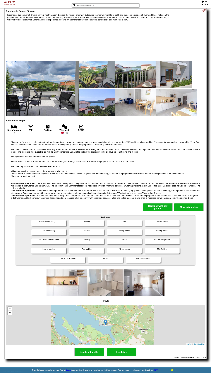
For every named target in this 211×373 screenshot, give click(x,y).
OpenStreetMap (199, 344)
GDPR (156, 370)
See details (121, 352)
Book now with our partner (157, 207)
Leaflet (189, 344)
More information (189, 207)
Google (68, 370)
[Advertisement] (105, 41)
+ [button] (10, 309)
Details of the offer (89, 352)
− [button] (10, 313)
